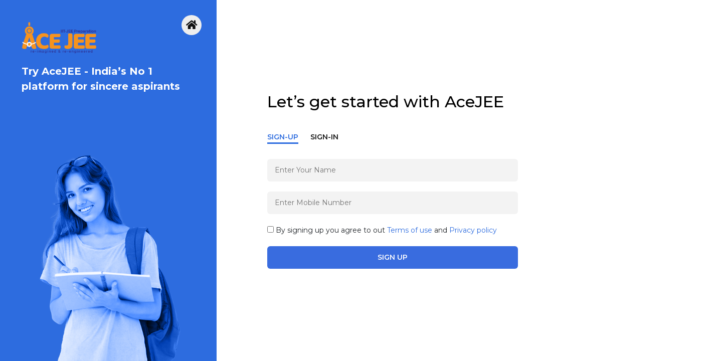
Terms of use (409, 230)
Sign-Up (282, 136)
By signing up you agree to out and (382, 230)
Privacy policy (473, 230)
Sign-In (324, 136)
